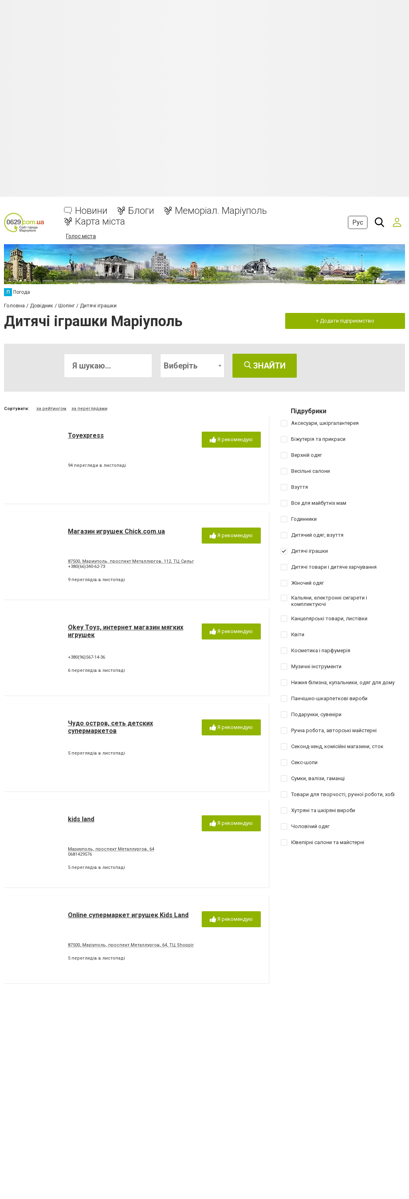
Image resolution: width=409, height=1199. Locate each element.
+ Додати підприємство (345, 321)
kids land (81, 819)
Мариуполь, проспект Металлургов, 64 (111, 849)
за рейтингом (51, 408)
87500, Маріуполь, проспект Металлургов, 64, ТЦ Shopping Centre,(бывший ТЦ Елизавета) (167, 945)
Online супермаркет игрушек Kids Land (128, 915)
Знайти (265, 365)
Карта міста (100, 221)
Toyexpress (86, 435)
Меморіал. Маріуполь (221, 210)
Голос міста (81, 236)
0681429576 (80, 854)
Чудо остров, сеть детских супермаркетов (110, 727)
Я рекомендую (231, 439)
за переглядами (89, 408)
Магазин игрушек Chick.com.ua (116, 531)
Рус (357, 222)
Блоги (141, 210)
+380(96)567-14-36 (86, 657)
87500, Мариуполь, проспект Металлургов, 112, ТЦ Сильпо (133, 561)
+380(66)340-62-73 (86, 566)
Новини (91, 210)
